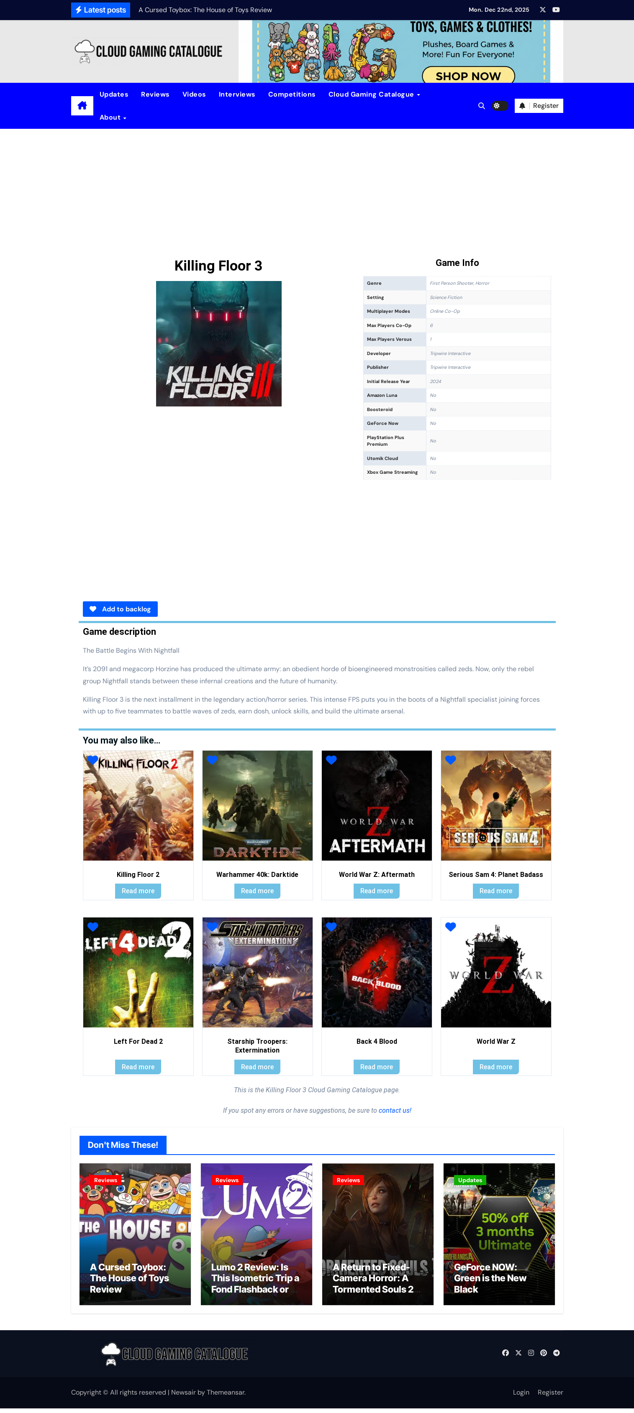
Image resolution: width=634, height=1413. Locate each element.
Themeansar (225, 1397)
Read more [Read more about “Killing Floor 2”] (138, 891)
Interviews (237, 94)
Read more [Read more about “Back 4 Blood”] (376, 1067)
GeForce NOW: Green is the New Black (490, 1282)
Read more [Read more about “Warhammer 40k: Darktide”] (257, 891)
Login (521, 1397)
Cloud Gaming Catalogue (372, 94)
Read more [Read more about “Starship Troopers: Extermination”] (257, 1067)
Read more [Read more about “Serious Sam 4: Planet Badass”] (496, 891)
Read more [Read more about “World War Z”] (496, 1067)
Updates (114, 94)
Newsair (183, 1397)
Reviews (155, 94)
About (111, 117)
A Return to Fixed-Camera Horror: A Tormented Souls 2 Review (373, 1288)
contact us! (394, 1110)
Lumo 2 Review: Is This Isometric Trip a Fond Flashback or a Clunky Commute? (255, 1288)
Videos (194, 94)
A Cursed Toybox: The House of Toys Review (129, 1282)
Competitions (292, 94)
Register (550, 1397)
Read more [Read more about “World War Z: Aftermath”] (376, 891)
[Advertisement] (317, 191)
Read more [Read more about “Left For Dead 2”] (138, 1067)
